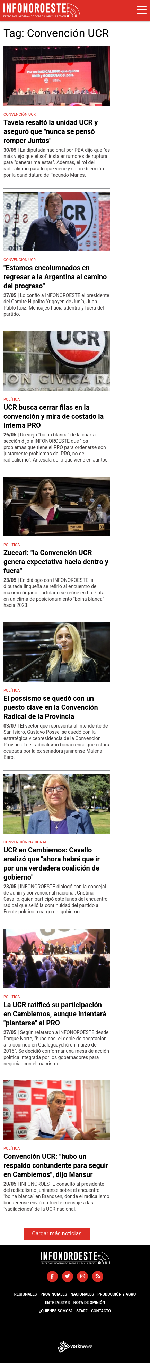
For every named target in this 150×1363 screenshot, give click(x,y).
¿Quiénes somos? (56, 1311)
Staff (81, 1311)
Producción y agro (116, 1294)
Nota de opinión (89, 1303)
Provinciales (54, 1294)
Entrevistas (57, 1303)
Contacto (101, 1311)
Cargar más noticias (56, 1233)
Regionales (25, 1294)
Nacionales (82, 1294)
